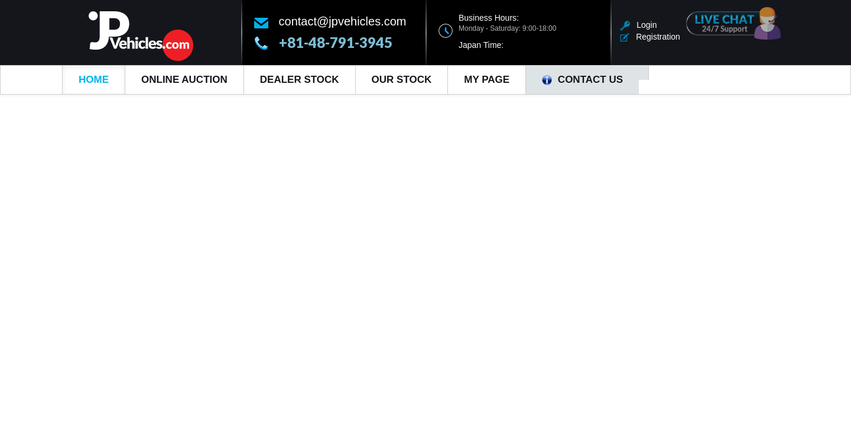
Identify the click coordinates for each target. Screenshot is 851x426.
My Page (486, 79)
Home (94, 79)
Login (638, 25)
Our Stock (402, 79)
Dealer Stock (299, 79)
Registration (650, 36)
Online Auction (184, 79)
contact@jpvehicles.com (343, 21)
